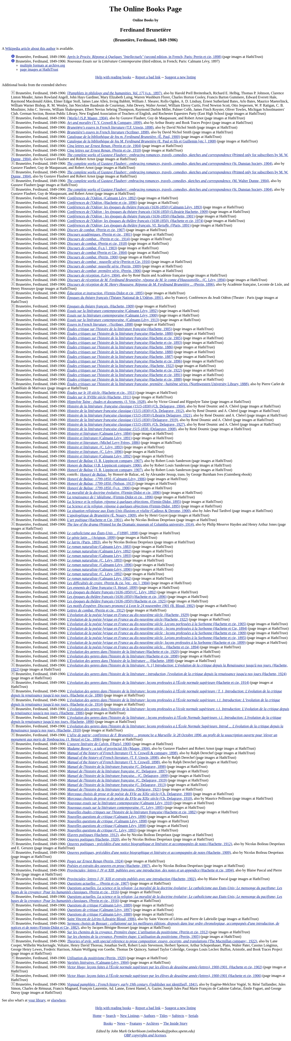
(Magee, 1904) (108, 748)
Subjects (178, 1016)
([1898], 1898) (102, 533)
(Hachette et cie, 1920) (123, 652)
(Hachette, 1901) (131, 216)
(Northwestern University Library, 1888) (157, 384)
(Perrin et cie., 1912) (96, 610)
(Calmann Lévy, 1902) (99, 578)
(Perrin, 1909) (104, 266)
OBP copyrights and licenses (145, 1035)
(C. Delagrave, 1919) (117, 780)
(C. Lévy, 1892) (111, 592)
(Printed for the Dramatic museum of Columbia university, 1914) (130, 524)
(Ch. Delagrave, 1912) (125, 411)
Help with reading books (113, 77)
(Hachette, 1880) (120, 333)
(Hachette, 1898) (120, 661)
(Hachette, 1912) (92, 835)
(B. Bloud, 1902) (131, 606)
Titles (163, 1016)
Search (111, 1016)
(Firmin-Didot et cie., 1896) (110, 497)
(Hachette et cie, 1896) (102, 203)
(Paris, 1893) (83, 542)
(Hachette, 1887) (120, 357)
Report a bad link (148, 77)
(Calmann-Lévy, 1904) (98, 962)
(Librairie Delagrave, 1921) (129, 415)
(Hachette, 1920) (93, 839)
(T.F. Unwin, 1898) (110, 127)
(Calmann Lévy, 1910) (120, 803)
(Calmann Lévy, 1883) (99, 547)
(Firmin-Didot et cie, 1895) (105, 293)
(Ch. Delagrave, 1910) (129, 798)
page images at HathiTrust (39, 69)
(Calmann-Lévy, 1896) (100, 565)
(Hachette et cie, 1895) (156, 638)
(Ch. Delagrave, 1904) (126, 406)
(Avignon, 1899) (91, 537)
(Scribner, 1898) (108, 132)
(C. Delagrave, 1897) (117, 771)
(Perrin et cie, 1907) (96, 230)
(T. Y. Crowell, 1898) (113, 762)
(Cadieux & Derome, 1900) (128, 511)
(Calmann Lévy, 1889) (99, 905)
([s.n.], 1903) (92, 248)
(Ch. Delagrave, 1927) (126, 424)
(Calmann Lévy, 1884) (99, 433)
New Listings (130, 1016)
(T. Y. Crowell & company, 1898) (122, 753)
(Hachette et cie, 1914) (158, 682)
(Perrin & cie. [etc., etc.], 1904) (108, 583)
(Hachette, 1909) (100, 306)
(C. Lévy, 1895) (115, 807)
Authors (149, 1016)
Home (97, 1016)
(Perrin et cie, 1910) (104, 150)
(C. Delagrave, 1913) (116, 785)
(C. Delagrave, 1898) (116, 767)
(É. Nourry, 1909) (101, 515)
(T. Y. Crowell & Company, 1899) (104, 123)
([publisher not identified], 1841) (132, 984)
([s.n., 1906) (98, 488)
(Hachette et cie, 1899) (156, 642)
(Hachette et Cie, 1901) (94, 520)
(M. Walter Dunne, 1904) (168, 181)
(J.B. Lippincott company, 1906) (104, 465)
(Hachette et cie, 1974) (135, 221)
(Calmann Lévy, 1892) (99, 456)
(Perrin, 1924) (95, 861)
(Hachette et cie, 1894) (133, 647)
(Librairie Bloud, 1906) (101, 919)
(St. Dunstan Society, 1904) (169, 163)
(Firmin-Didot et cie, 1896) (114, 492)
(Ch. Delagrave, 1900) (129, 794)
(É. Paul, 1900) (123, 137)
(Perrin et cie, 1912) (137, 932)
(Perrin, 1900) (92, 257)
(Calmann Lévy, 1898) (107, 821)
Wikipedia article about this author (30, 48)
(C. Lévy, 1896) (95, 452)
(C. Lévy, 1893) (95, 560)
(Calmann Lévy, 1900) (112, 315)
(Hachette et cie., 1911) (101, 392)
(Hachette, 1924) (176, 674)
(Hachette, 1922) (120, 366)
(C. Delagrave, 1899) (118, 776)
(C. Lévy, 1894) (146, 280)
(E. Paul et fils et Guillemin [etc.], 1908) (141, 141)
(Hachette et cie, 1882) (132, 812)
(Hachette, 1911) (99, 397)
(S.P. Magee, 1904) (87, 118)
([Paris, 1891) (129, 225)
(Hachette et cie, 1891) (124, 375)
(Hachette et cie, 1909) (156, 633)
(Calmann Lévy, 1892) (101, 198)
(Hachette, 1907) (108, 866)
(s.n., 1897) (114, 93)
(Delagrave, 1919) (122, 420)
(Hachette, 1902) (131, 879)
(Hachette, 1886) (120, 347)
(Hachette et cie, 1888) (124, 379)
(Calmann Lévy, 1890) (106, 817)
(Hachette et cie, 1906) (164, 976)
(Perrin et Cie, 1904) (97, 253)
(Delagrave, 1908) (121, 429)
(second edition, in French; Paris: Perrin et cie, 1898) (144, 57)
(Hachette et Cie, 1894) (157, 628)
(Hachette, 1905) (119, 329)
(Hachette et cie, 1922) (124, 370)
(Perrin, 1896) (140, 284)
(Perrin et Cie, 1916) (108, 262)
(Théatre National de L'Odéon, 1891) (115, 298)
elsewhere (58, 1000)
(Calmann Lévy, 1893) (134, 207)
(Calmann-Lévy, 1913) (113, 320)
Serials (193, 1016)
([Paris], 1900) (99, 744)
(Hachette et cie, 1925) (117, 601)
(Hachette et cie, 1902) (164, 967)
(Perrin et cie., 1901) (99, 234)
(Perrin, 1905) (133, 937)
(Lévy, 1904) (93, 275)
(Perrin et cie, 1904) (104, 146)
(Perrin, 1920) (96, 958)
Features (136, 1023)
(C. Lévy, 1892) (95, 574)
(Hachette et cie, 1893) (124, 343)
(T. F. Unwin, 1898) (113, 757)
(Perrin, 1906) (104, 271)
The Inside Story (175, 1023)
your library (36, 1000)
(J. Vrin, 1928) (106, 402)
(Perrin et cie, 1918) (97, 243)
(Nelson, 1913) (101, 483)
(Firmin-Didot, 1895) (124, 502)
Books (108, 1023)
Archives (152, 1023)
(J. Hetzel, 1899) (102, 587)
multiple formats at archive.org (42, 65)
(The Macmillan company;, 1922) (162, 941)
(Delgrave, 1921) (114, 789)
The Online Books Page (145, 9)
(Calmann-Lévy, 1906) (106, 479)
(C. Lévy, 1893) (95, 447)
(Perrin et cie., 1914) (98, 239)
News (121, 1023)
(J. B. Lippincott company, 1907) (104, 461)
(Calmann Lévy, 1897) (99, 910)
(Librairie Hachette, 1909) (137, 212)
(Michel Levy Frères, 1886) (103, 442)
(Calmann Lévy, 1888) (99, 914)
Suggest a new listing (180, 77)
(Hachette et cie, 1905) (124, 338)
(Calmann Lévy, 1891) (99, 438)
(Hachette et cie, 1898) (123, 656)
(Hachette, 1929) (128, 615)
